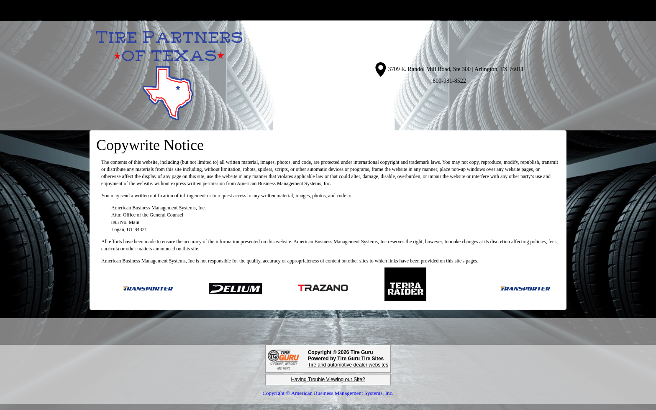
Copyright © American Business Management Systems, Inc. (327, 393)
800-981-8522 (449, 81)
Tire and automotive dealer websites (348, 362)
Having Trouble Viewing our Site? (328, 379)
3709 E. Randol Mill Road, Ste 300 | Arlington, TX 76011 (456, 69)
